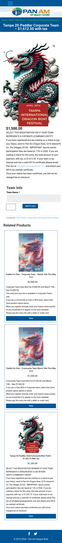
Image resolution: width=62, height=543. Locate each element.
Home (4, 20)
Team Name (13, 192)
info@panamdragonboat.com (31, 166)
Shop (11, 20)
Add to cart (30, 206)
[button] (54, 46)
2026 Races (20, 20)
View (31, 318)
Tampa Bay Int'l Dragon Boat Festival (42, 20)
